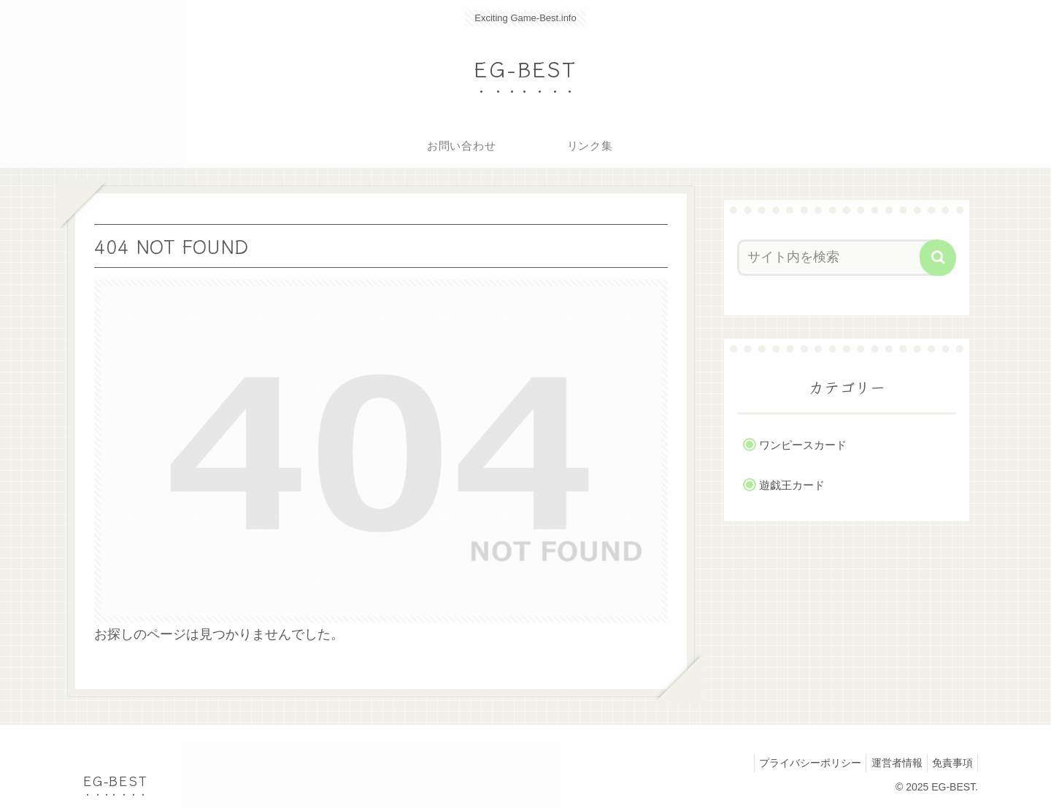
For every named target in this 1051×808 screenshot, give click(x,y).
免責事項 (949, 763)
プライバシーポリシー (796, 763)
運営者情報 (888, 763)
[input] (838, 257)
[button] (938, 257)
